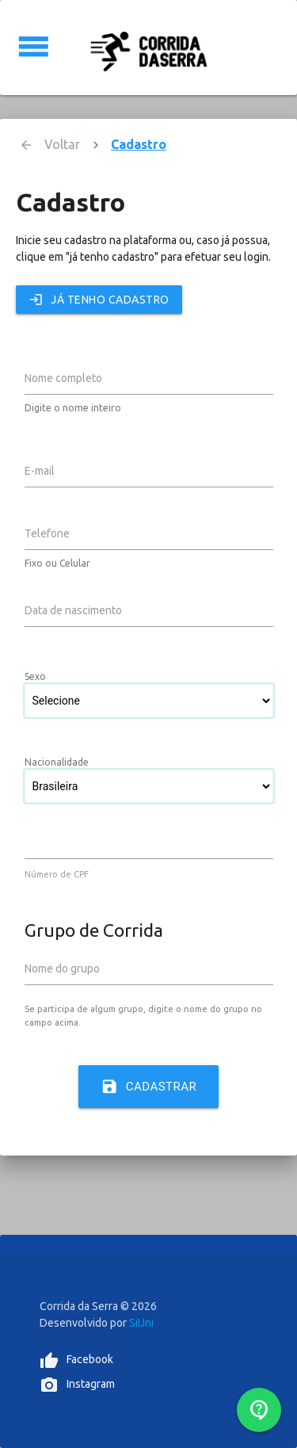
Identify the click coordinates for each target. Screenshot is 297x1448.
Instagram (91, 1383)
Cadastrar (149, 1086)
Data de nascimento (73, 610)
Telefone (47, 533)
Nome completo (63, 378)
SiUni (141, 1322)
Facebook (90, 1359)
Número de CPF (57, 874)
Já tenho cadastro (99, 299)
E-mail (40, 470)
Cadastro (138, 144)
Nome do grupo (62, 968)
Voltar (62, 144)
